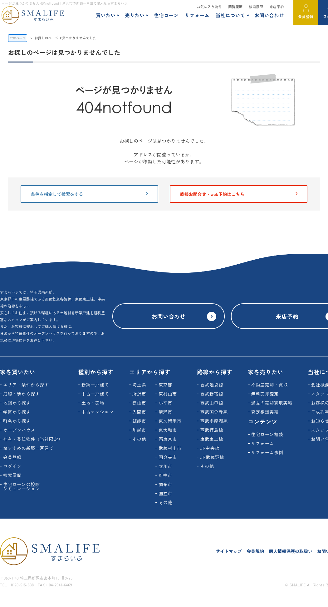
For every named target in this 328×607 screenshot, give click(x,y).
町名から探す (17, 421)
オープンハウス (19, 430)
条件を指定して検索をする (89, 194)
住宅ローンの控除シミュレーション (21, 486)
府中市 (165, 475)
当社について (230, 15)
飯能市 (139, 421)
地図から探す (17, 403)
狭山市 (139, 403)
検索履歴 (256, 6)
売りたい (134, 15)
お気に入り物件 (209, 6)
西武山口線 (211, 403)
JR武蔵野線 (212, 457)
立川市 (165, 466)
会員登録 (306, 16)
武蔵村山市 (170, 448)
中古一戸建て (95, 393)
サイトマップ (229, 551)
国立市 (165, 493)
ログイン (12, 466)
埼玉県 (139, 384)
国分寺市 (168, 457)
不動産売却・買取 (269, 384)
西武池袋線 (211, 384)
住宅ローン (166, 15)
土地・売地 (93, 403)
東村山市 (168, 393)
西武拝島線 (211, 430)
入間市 (139, 412)
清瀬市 (165, 412)
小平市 (165, 403)
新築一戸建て (95, 384)
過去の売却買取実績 (271, 403)
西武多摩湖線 (214, 421)
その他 (139, 439)
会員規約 (255, 551)
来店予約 (277, 6)
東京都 (165, 384)
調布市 (165, 484)
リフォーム (197, 15)
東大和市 (168, 430)
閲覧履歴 (235, 6)
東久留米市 (170, 421)
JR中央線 (209, 448)
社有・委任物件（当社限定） (33, 439)
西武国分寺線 (214, 412)
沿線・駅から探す (21, 393)
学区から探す (17, 412)
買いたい (105, 15)
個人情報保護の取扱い (290, 551)
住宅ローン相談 (267, 434)
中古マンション (97, 412)
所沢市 (139, 393)
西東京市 (168, 439)
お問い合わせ (269, 15)
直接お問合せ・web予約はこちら (238, 194)
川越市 (139, 430)
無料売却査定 (265, 393)
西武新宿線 (211, 393)
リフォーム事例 (267, 452)
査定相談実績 (265, 412)
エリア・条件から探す (26, 384)
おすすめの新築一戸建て (28, 448)
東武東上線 (211, 439)
